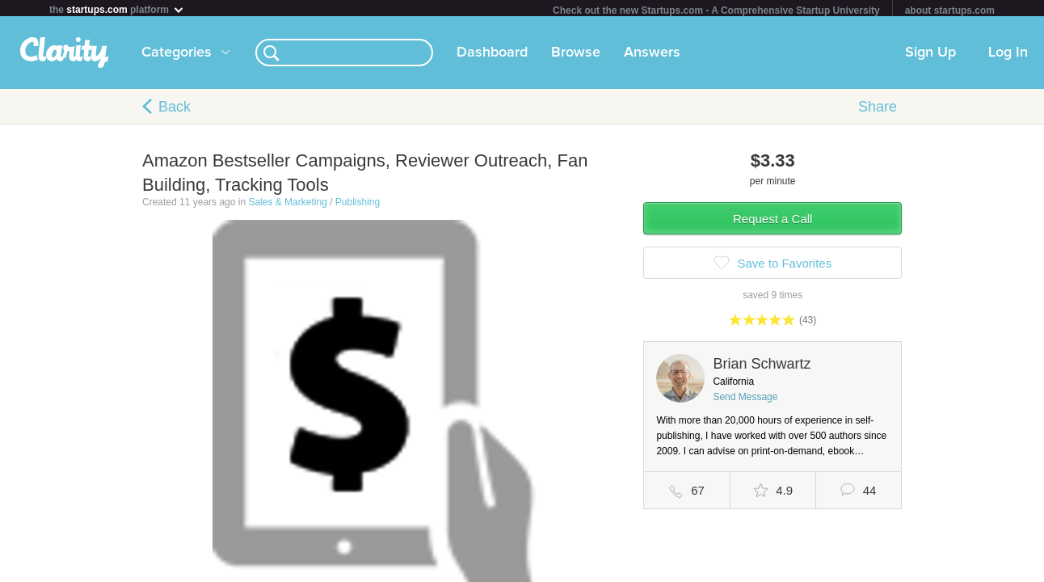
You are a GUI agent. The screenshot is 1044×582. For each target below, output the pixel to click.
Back (174, 110)
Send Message (745, 400)
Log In (1008, 55)
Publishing (357, 205)
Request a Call (772, 222)
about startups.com (950, 10)
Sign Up (930, 55)
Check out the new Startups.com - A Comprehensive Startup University (716, 10)
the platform (117, 9)
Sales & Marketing (287, 205)
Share (877, 110)
